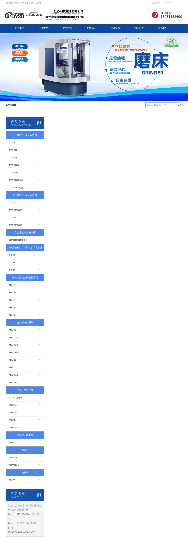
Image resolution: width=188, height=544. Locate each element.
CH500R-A (14, 465)
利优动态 (115, 27)
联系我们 (163, 27)
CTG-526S (14, 172)
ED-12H (12, 300)
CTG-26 (12, 217)
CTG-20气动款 (15, 210)
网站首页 (20, 27)
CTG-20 (12, 202)
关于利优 (44, 27)
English (169, 2)
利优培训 (91, 27)
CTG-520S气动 (16, 180)
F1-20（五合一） (17, 397)
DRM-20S (13, 427)
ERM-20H (13, 352)
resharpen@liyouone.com (21, 532)
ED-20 (12, 307)
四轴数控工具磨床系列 (25, 195)
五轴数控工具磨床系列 (25, 135)
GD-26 (12, 262)
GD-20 (12, 255)
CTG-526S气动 (16, 187)
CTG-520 (13, 150)
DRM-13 (13, 405)
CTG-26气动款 (15, 225)
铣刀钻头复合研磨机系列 (25, 277)
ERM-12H (13, 345)
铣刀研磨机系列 (25, 322)
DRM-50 (13, 420)
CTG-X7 (12, 142)
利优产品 (67, 27)
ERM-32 (12, 367)
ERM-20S (13, 382)
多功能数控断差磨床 (25, 232)
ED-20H (12, 315)
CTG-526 (13, 157)
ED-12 (12, 285)
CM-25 (12, 480)
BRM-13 (13, 442)
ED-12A (12, 292)
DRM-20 (13, 412)
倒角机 (25, 450)
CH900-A (13, 457)
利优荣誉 (139, 27)
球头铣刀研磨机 (25, 435)
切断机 (25, 472)
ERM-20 (12, 360)
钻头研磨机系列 (25, 390)
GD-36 (12, 270)
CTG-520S (14, 165)
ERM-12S (13, 375)
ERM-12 (12, 330)
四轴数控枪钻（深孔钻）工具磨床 (25, 247)
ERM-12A (13, 337)
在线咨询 (155, 2)
